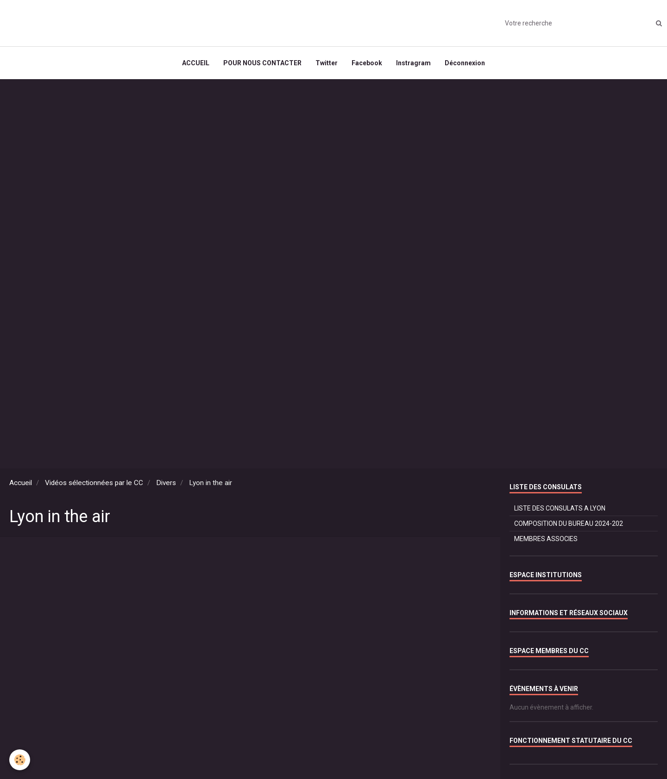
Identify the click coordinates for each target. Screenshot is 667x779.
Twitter (326, 63)
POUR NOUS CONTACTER (262, 63)
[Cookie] (19, 759)
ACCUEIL (195, 63)
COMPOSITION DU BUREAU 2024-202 (568, 523)
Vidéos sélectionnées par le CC (94, 483)
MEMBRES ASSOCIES (546, 538)
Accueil (20, 483)
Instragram (413, 63)
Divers (166, 483)
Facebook (367, 63)
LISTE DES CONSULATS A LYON (559, 508)
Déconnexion (465, 63)
